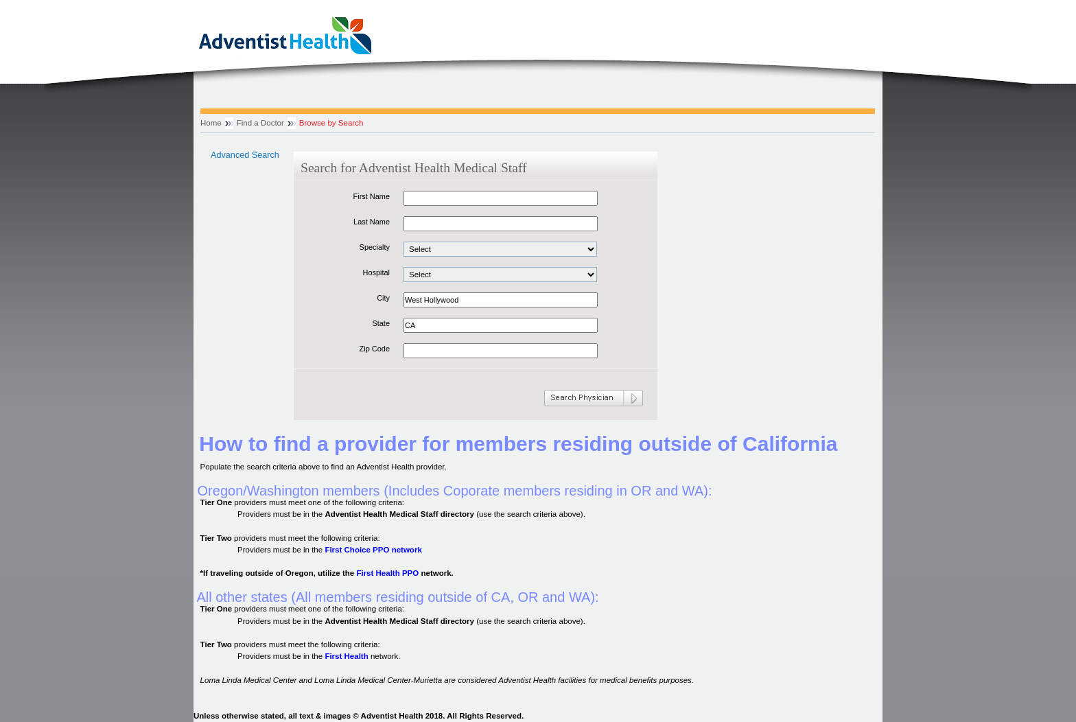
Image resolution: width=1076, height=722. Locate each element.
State (381, 323)
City (383, 298)
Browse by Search (331, 123)
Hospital (376, 272)
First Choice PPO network (373, 550)
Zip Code (375, 349)
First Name (371, 196)
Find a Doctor (260, 123)
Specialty (375, 247)
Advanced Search (245, 155)
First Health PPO (387, 573)
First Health (346, 656)
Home (211, 123)
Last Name (371, 222)
